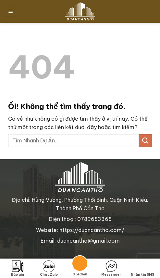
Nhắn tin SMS (142, 268)
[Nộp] (145, 140)
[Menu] (11, 11)
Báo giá (17, 268)
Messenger (111, 268)
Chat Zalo (49, 268)
